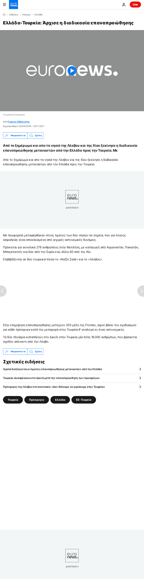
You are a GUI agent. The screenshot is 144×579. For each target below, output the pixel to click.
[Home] (4, 14)
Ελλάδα (38, 15)
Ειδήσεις (13, 15)
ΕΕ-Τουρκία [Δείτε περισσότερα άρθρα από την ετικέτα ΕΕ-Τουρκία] (83, 399)
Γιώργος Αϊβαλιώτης (19, 121)
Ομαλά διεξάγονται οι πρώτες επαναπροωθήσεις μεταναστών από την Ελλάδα (52, 369)
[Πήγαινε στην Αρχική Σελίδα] (13, 4)
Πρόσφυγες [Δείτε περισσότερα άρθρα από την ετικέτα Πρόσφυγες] (36, 399)
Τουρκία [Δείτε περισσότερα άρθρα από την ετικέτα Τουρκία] (13, 399)
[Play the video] (72, 70)
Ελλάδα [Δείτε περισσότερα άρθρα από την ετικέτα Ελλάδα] (60, 399)
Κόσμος (26, 15)
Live (135, 4)
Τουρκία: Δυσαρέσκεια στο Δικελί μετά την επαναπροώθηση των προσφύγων (51, 377)
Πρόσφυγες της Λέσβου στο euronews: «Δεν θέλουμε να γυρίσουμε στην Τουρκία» (54, 386)
